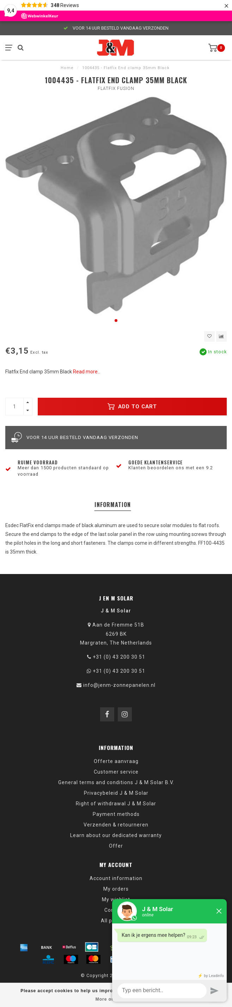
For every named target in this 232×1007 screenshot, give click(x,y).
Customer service (116, 772)
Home (67, 68)
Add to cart (132, 406)
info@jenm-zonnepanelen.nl (119, 685)
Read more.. (86, 371)
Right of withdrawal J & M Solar (116, 803)
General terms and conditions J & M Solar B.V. (116, 782)
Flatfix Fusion (116, 88)
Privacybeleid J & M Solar (116, 793)
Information (112, 504)
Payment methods (116, 814)
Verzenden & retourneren (116, 825)
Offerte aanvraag (116, 761)
